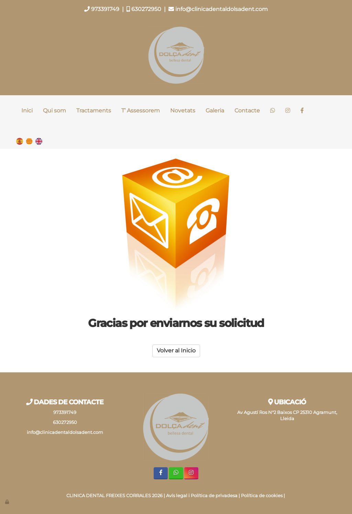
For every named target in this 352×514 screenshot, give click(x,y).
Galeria (215, 110)
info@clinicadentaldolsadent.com (218, 9)
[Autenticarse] (7, 501)
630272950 (143, 9)
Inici (27, 110)
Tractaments (93, 110)
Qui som (54, 110)
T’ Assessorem (140, 110)
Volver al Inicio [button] (176, 350)
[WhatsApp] (272, 110)
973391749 (101, 9)
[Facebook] (302, 110)
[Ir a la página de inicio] (12, 110)
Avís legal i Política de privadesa (202, 495)
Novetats (182, 110)
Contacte (247, 110)
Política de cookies (262, 495)
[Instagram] (287, 110)
